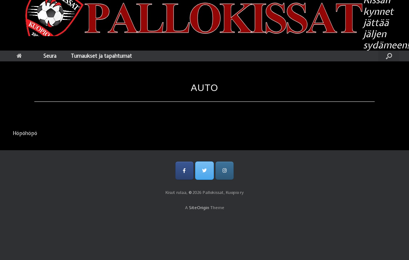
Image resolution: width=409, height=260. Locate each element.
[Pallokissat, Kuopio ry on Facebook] (184, 170)
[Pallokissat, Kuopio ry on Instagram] (224, 170)
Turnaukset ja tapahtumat (101, 56)
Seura (49, 56)
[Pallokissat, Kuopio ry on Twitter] (204, 170)
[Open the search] (389, 56)
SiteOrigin (199, 208)
